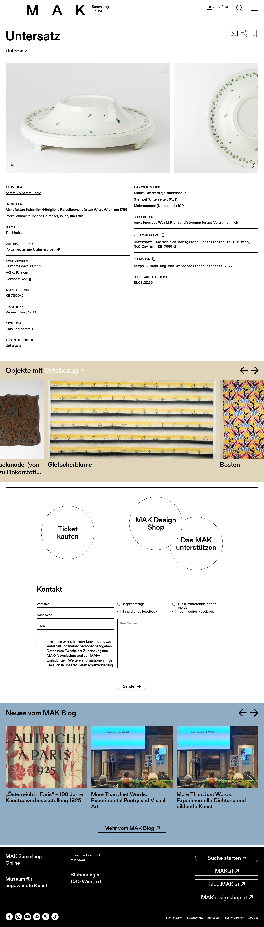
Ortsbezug (61, 370)
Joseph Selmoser (44, 216)
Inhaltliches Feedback (140, 611)
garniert (28, 249)
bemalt (55, 249)
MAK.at (227, 871)
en (217, 7)
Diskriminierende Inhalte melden (197, 605)
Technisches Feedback (196, 611)
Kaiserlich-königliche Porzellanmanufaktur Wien (64, 209)
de (209, 7)
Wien (108, 209)
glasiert (42, 249)
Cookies (251, 917)
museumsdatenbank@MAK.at (93, 859)
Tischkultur (15, 232)
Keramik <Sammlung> (23, 193)
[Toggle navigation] (254, 9)
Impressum (205, 917)
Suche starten (226, 858)
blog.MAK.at (227, 884)
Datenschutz (182, 917)
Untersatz (13, 345)
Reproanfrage (134, 604)
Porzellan (13, 249)
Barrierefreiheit (229, 917)
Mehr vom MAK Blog (132, 830)
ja (226, 7)
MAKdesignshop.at (227, 897)
